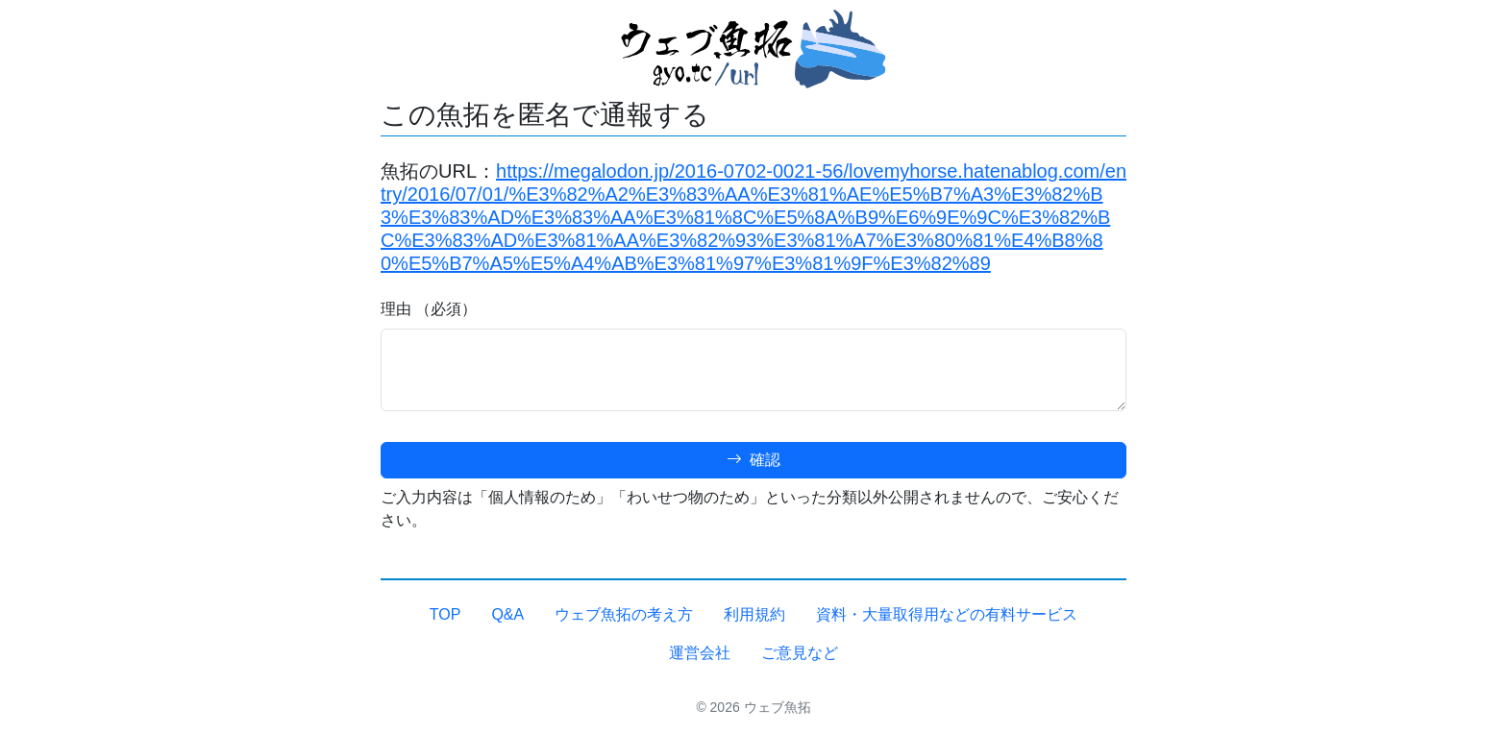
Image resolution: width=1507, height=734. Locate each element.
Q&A (507, 614)
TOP (445, 614)
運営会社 (699, 653)
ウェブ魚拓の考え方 (624, 614)
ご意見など (799, 653)
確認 (753, 460)
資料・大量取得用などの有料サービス (946, 614)
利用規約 (754, 614)
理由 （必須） (429, 309)
